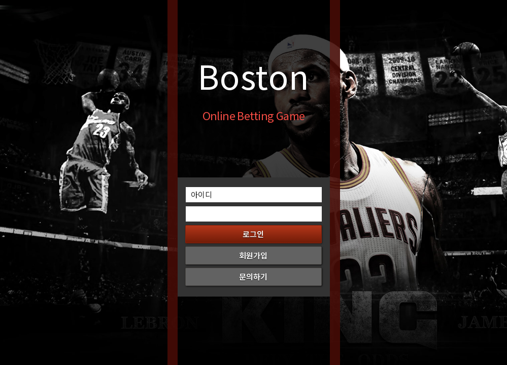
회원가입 (253, 255)
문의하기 (253, 276)
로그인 (253, 234)
